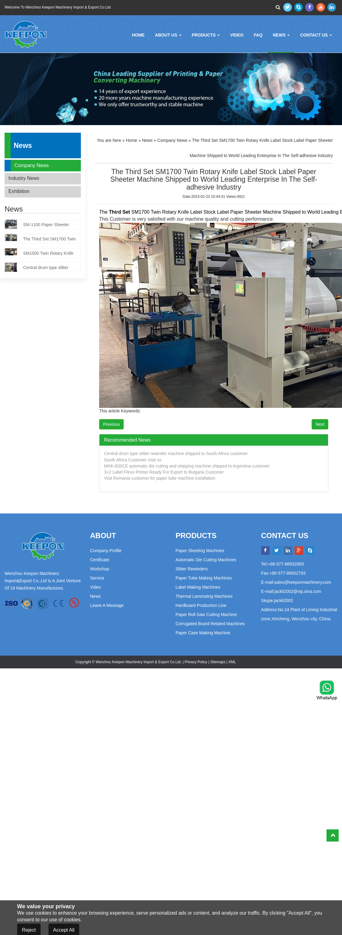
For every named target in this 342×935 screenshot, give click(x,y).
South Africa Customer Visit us (132, 459)
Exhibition (19, 191)
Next (320, 424)
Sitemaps (218, 662)
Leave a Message (107, 605)
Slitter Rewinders (192, 568)
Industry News (24, 178)
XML (232, 662)
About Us (168, 35)
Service (97, 578)
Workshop (99, 568)
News (281, 35)
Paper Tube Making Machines (204, 578)
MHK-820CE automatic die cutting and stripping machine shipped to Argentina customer (187, 466)
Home (138, 35)
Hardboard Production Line (201, 605)
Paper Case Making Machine (203, 632)
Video (237, 35)
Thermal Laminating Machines (204, 596)
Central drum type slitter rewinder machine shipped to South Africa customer (175, 453)
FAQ (258, 35)
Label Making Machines (198, 587)
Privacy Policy (196, 662)
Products (206, 35)
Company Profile (106, 550)
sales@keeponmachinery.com (302, 582)
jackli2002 (283, 600)
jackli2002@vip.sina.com (297, 591)
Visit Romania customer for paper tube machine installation (159, 478)
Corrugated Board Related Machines (210, 623)
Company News (32, 165)
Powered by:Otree (252, 662)
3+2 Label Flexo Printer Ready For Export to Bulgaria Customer (164, 472)
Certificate (99, 559)
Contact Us (316, 35)
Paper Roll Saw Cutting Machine (206, 614)
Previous (111, 424)
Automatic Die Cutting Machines (206, 559)
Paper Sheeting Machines (200, 550)
